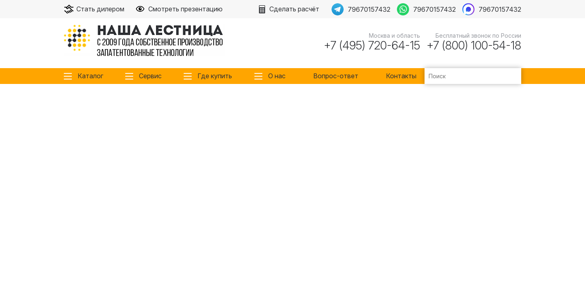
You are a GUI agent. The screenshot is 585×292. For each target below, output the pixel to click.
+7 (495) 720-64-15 (372, 45)
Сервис (150, 76)
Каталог (90, 76)
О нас (277, 76)
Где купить (214, 76)
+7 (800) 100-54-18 (474, 45)
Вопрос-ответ (335, 76)
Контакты (401, 76)
